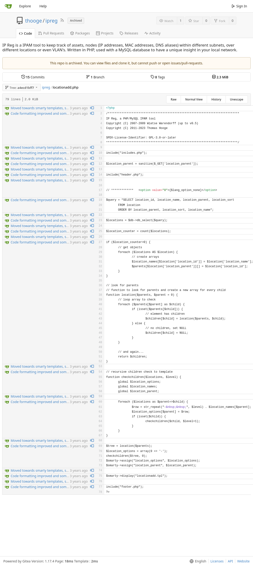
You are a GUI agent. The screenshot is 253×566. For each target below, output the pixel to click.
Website (243, 561)
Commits (33, 77)
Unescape (236, 99)
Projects (104, 33)
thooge (33, 20)
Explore (25, 6)
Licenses (217, 561)
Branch (95, 77)
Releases (129, 33)
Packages (80, 33)
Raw (173, 99)
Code (25, 33)
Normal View (193, 99)
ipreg (52, 20)
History (216, 99)
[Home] (8, 6)
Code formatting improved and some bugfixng (47, 113)
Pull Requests (51, 33)
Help (43, 6)
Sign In (239, 6)
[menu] (197, 561)
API (230, 561)
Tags (158, 77)
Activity (152, 33)
